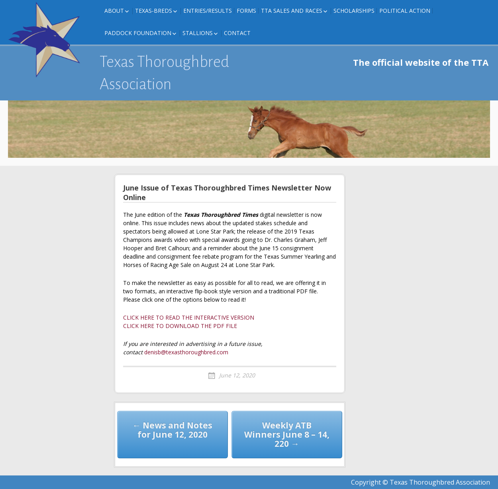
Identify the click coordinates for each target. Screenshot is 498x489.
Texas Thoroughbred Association (164, 72)
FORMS (246, 10)
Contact (237, 33)
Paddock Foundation (137, 33)
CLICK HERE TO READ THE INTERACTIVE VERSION (188, 317)
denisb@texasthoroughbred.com (186, 352)
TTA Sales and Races (291, 10)
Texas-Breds (153, 10)
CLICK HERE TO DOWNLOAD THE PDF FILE (180, 326)
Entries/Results (207, 10)
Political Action (404, 10)
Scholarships (353, 10)
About (114, 10)
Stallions (197, 33)
